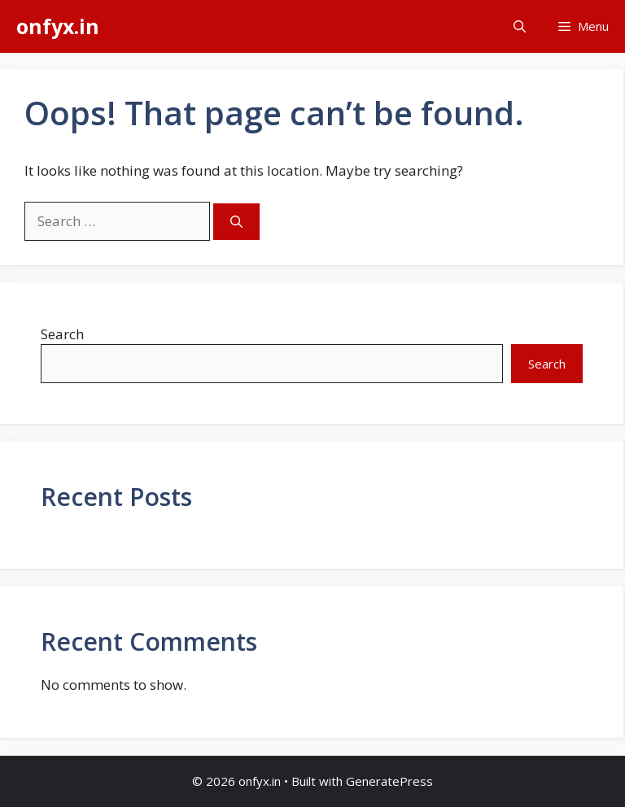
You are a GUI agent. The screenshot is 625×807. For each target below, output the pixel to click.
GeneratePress (389, 781)
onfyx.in (57, 26)
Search (62, 334)
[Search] (236, 221)
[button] (519, 26)
